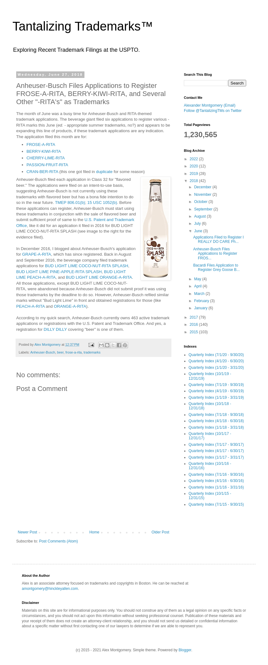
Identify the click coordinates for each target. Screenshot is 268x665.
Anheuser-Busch (42, 352)
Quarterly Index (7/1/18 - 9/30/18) (216, 414)
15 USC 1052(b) (102, 202)
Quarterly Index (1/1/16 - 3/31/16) (216, 487)
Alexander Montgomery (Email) (209, 105)
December (203, 187)
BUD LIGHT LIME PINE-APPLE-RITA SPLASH (59, 271)
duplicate (104, 171)
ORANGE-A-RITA (70, 306)
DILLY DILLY (55, 329)
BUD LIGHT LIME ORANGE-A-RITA (99, 277)
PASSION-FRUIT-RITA (47, 164)
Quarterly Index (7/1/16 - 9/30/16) (216, 474)
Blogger (185, 650)
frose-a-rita (73, 352)
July (198, 223)
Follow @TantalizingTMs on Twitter (213, 110)
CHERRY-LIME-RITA (45, 158)
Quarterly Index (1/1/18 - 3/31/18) (216, 427)
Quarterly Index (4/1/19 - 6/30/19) (216, 391)
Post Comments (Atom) (58, 541)
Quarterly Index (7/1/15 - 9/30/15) (216, 504)
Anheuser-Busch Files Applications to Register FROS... (215, 253)
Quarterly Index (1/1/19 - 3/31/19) (216, 397)
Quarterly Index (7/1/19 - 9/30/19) (216, 385)
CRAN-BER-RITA (42, 171)
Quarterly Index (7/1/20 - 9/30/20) (216, 355)
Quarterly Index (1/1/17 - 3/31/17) (216, 457)
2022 (194, 159)
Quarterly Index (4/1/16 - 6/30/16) (216, 481)
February (202, 301)
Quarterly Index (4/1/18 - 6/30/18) (216, 421)
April (198, 286)
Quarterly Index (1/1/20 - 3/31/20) (216, 367)
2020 (194, 166)
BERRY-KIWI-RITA (43, 151)
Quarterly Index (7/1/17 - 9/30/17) (216, 444)
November (203, 194)
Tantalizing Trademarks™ (82, 26)
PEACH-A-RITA (30, 306)
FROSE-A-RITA (40, 144)
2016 (194, 324)
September (203, 209)
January (201, 308)
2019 (194, 173)
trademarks (92, 352)
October (201, 202)
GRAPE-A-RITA (36, 254)
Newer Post (27, 532)
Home (94, 532)
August (200, 216)
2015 (194, 332)
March (200, 294)
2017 (194, 317)
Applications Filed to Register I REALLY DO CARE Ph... (218, 239)
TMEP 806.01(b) (70, 202)
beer (60, 352)
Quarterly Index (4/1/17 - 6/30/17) (216, 451)
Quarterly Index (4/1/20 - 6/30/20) (216, 361)
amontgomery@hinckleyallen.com (50, 588)
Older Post (160, 532)
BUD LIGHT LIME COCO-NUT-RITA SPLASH (86, 265)
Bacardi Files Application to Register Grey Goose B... (216, 267)
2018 (194, 181)
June (198, 231)
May (198, 279)
